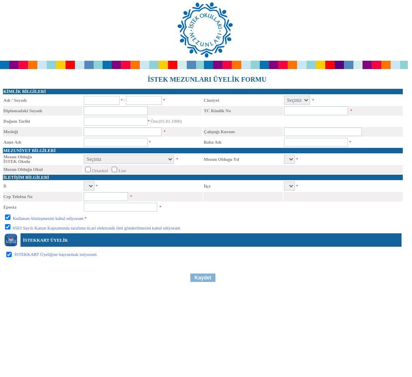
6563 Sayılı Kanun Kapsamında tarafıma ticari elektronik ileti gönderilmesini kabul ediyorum (96, 228)
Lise (122, 170)
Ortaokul (100, 170)
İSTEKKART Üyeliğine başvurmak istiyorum (56, 254)
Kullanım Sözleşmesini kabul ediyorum (48, 218)
